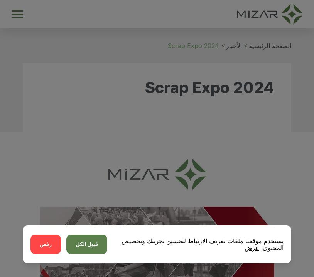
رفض (46, 244)
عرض (252, 248)
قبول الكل (87, 244)
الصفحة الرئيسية (270, 45)
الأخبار (234, 45)
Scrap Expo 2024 (193, 45)
